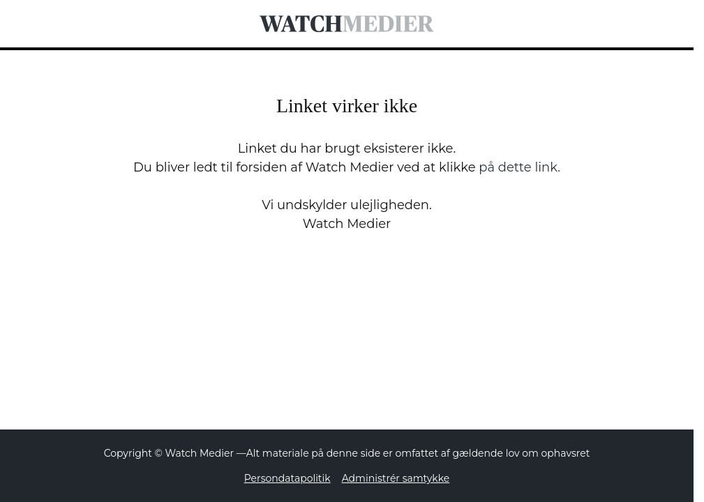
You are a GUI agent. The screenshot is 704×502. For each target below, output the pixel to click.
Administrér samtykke (396, 478)
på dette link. (519, 167)
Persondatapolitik (287, 478)
